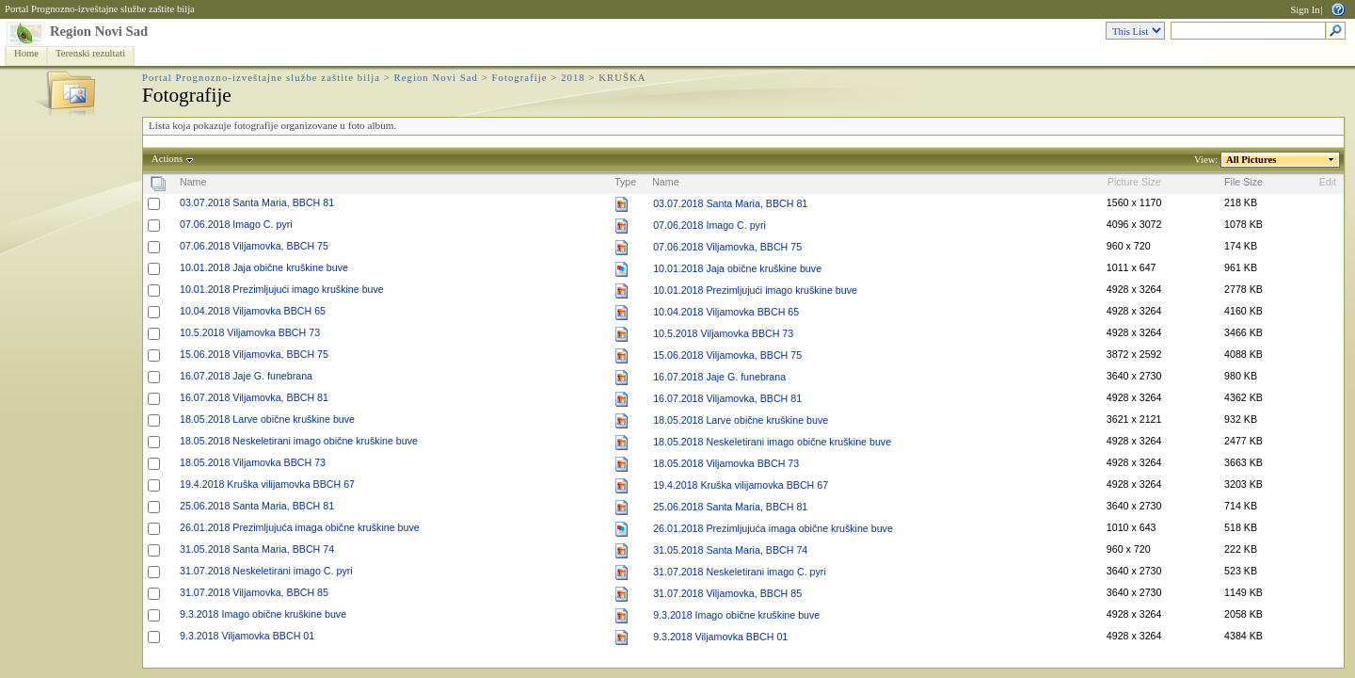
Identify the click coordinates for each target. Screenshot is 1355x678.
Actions (167, 158)
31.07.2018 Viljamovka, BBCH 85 (254, 592)
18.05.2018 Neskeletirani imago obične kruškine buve (299, 440)
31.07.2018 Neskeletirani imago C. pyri (266, 570)
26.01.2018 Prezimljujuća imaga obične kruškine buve (300, 527)
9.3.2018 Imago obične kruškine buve (263, 614)
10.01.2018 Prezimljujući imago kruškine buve (282, 289)
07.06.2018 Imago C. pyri (236, 224)
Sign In (1304, 10)
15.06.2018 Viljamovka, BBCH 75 (254, 354)
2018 (573, 78)
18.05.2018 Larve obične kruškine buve (267, 419)
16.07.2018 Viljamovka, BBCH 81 (254, 397)
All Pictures (1251, 159)
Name (193, 181)
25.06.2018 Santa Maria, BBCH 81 (257, 505)
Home (26, 53)
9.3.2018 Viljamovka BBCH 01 (247, 635)
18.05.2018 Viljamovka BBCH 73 (253, 462)
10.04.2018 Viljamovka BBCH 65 (253, 310)
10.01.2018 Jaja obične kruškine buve (264, 267)
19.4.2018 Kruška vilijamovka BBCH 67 (267, 484)
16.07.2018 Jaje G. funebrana (246, 375)
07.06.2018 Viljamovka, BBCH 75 (254, 245)
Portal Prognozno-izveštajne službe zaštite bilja (100, 9)
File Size (1243, 181)
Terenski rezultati (90, 53)
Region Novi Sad (99, 31)
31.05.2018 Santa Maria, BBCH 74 (257, 549)
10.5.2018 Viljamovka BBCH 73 (250, 332)
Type (625, 181)
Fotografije (520, 78)
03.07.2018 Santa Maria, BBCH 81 (257, 202)
